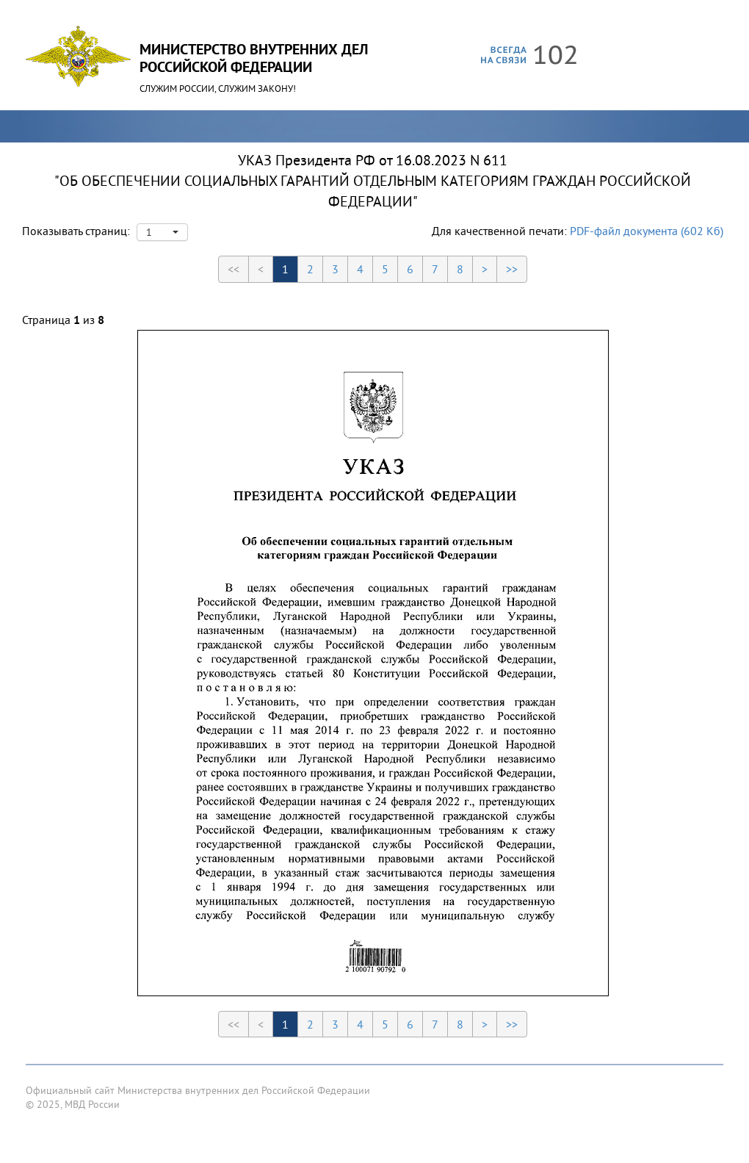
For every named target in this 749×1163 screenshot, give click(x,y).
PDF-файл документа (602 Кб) (646, 230)
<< (233, 269)
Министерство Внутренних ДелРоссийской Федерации (254, 58)
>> (512, 269)
